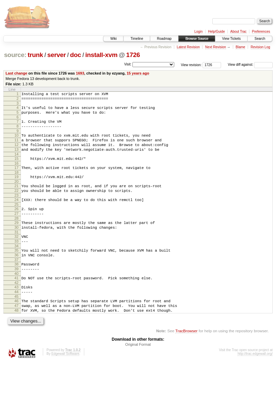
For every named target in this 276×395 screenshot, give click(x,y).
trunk (35, 54)
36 (16, 278)
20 (16, 195)
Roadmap (164, 38)
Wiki (113, 38)
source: (15, 54)
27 (16, 231)
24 (16, 215)
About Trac (238, 31)
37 (16, 284)
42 (16, 310)
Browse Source (196, 38)
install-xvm (101, 54)
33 (16, 262)
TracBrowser (186, 363)
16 (16, 174)
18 (16, 184)
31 (16, 252)
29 (16, 241)
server (56, 54)
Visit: (127, 64)
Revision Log (260, 47)
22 (16, 205)
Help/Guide (216, 31)
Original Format (138, 377)
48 (16, 342)
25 (16, 221)
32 (16, 257)
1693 (80, 73)
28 (16, 236)
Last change (16, 73)
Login (198, 31)
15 (16, 169)
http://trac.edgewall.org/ (255, 386)
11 (16, 147)
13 (16, 159)
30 (16, 247)
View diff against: (250, 64)
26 (16, 225)
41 (16, 304)
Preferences (261, 31)
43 (16, 314)
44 (16, 320)
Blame (240, 47)
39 (16, 294)
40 (16, 300)
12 (16, 153)
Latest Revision (188, 47)
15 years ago (138, 73)
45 (16, 326)
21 (16, 199)
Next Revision (215, 47)
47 (16, 336)
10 (16, 141)
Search (259, 38)
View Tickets (231, 38)
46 (16, 330)
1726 (133, 54)
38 (16, 288)
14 (16, 164)
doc (75, 54)
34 (16, 268)
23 (16, 210)
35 (16, 273)
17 (16, 179)
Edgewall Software (65, 386)
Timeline (136, 38)
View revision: (191, 64)
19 (16, 189)
